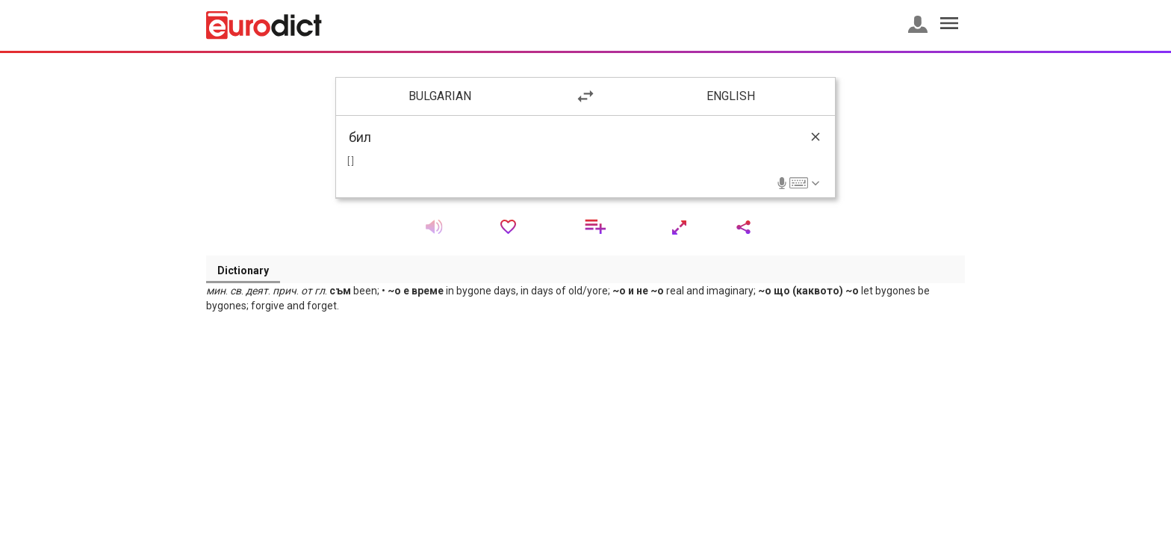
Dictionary (243, 270)
